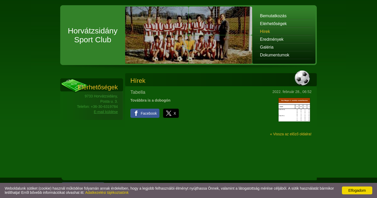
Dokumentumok (274, 55)
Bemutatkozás (273, 16)
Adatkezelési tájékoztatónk (107, 192)
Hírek (265, 31)
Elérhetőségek (273, 23)
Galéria (267, 47)
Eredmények (272, 39)
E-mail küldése (106, 112)
